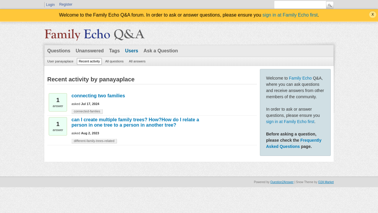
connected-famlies (87, 111)
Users (131, 50)
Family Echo (300, 78)
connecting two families (98, 95)
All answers (137, 61)
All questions (114, 61)
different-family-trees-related (94, 141)
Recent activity (89, 61)
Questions (58, 50)
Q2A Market (326, 182)
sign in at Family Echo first (290, 14)
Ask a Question (161, 50)
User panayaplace (60, 61)
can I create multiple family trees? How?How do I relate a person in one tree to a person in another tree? (135, 122)
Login (50, 5)
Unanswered (90, 50)
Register (65, 4)
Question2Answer (282, 182)
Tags (114, 50)
